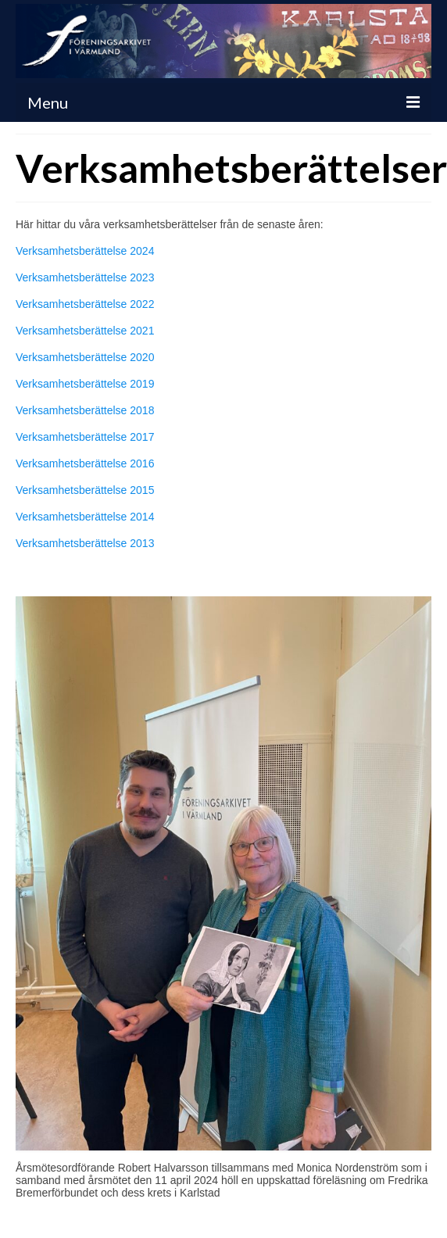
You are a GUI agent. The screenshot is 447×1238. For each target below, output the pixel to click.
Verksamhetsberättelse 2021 (85, 330)
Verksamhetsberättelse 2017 (85, 437)
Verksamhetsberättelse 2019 (85, 383)
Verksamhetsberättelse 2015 (85, 490)
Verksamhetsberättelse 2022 (85, 304)
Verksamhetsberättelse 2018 (85, 410)
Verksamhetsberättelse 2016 (85, 463)
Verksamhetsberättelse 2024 (85, 251)
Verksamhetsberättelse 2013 (85, 543)
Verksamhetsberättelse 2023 (85, 277)
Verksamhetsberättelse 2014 (85, 516)
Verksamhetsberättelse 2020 (85, 357)
